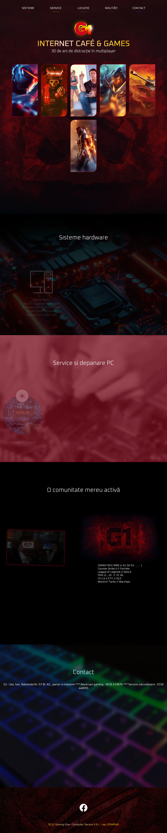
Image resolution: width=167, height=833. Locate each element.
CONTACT (139, 8)
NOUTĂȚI (111, 8)
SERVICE (55, 8)
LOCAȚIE (83, 8)
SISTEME (28, 8)
